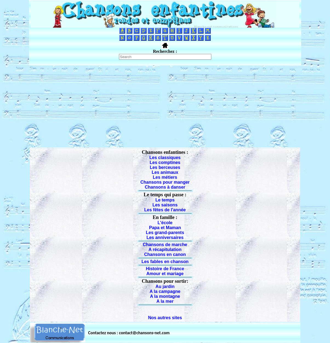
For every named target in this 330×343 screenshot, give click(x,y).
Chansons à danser (165, 187)
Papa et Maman (165, 227)
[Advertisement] (165, 106)
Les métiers (165, 177)
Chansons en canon (165, 254)
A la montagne (165, 296)
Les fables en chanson (165, 261)
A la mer (165, 301)
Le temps (165, 200)
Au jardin (164, 286)
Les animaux (165, 172)
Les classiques (165, 157)
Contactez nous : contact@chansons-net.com (129, 332)
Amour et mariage (165, 273)
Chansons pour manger (165, 182)
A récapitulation (165, 249)
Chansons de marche (165, 244)
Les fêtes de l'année (165, 209)
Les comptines (165, 162)
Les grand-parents (165, 232)
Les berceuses (165, 167)
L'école (165, 222)
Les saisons (165, 205)
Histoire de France (165, 268)
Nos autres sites (165, 317)
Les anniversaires (164, 237)
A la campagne (165, 291)
